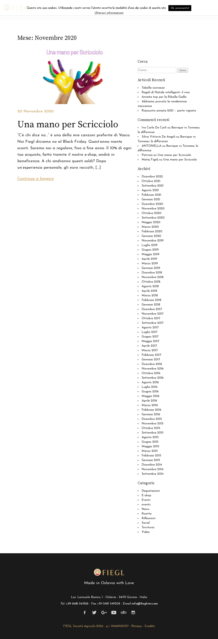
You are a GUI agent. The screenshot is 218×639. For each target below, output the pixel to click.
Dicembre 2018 (152, 272)
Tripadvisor (124, 612)
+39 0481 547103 (77, 603)
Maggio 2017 (150, 341)
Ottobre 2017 (151, 318)
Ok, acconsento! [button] (180, 8)
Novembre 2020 (153, 208)
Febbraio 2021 (151, 194)
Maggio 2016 (150, 396)
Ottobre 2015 (151, 428)
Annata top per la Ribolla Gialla (164, 97)
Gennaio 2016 (151, 414)
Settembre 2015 (152, 432)
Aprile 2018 (149, 291)
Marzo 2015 (150, 451)
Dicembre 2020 (152, 204)
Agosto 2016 (150, 382)
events (146, 504)
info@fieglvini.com (145, 603)
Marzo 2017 (150, 350)
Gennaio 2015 (151, 460)
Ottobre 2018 (151, 281)
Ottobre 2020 (151, 213)
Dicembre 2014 (152, 464)
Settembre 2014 (152, 473)
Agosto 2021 (150, 190)
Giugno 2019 (150, 249)
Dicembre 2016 (152, 364)
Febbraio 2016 (151, 409)
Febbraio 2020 (152, 231)
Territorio (148, 527)
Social (146, 522)
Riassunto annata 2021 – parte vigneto (169, 110)
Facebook (85, 612)
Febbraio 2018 (151, 300)
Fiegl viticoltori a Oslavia (109, 572)
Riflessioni (148, 518)
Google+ (104, 612)
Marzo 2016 (150, 405)
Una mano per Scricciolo (174, 155)
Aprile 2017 (149, 345)
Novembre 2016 (153, 368)
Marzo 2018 (150, 295)
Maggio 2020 (151, 222)
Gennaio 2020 (151, 236)
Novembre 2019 (153, 240)
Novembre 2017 (152, 313)
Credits (150, 626)
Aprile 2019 (149, 259)
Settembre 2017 (152, 323)
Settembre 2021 (153, 185)
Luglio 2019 (149, 245)
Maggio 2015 (150, 446)
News (145, 509)
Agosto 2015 (150, 437)
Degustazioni (151, 490)
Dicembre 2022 (152, 176)
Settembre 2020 (153, 217)
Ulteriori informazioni (109, 13)
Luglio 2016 (149, 387)
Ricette (147, 513)
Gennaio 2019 (151, 268)
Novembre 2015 (152, 423)
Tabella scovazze (153, 87)
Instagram (133, 612)
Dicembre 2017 (152, 309)
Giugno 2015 (150, 441)
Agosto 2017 (150, 327)
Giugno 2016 (150, 391)
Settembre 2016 (153, 377)
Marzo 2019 (150, 263)
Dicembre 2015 (152, 419)
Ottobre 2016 (151, 373)
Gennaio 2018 (151, 304)
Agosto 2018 (150, 286)
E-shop (146, 495)
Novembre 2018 (153, 277)
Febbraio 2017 (151, 355)
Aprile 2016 (149, 400)
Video (146, 532)
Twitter (94, 612)
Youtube (114, 612)
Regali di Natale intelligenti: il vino (166, 92)
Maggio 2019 (150, 254)
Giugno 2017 (150, 336)
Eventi (146, 500)
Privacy (136, 626)
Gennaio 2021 (151, 199)
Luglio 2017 (149, 332)
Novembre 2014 (152, 469)
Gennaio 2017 (151, 359)
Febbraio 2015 (151, 455)
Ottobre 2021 (151, 181)
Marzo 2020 (150, 227)
